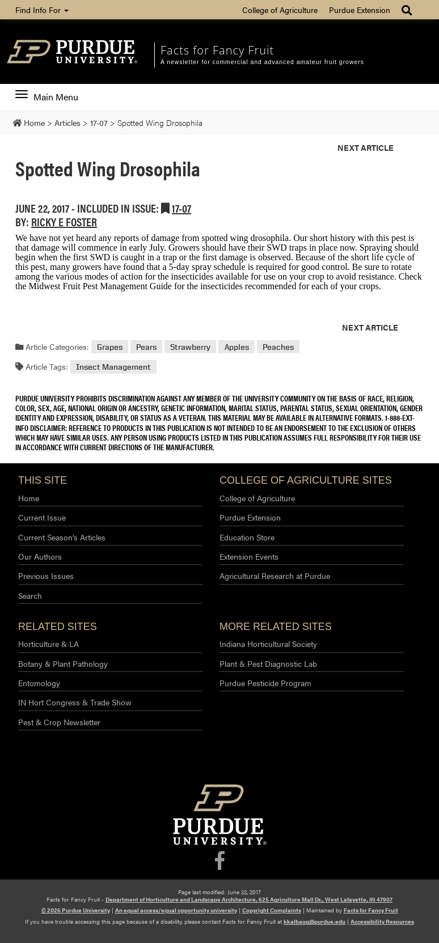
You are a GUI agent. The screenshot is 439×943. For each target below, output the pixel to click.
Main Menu (46, 97)
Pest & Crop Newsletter (59, 722)
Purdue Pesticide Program (265, 682)
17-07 (181, 208)
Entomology (39, 682)
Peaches (278, 346)
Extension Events (249, 556)
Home (28, 498)
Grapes (110, 346)
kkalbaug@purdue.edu (314, 921)
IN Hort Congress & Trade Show (75, 702)
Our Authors (40, 556)
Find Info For (42, 9)
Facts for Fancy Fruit (217, 50)
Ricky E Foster (64, 221)
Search (30, 595)
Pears (146, 346)
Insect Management (113, 366)
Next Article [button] (365, 147)
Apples (237, 346)
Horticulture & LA (48, 643)
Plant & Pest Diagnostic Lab (268, 663)
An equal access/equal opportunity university (176, 910)
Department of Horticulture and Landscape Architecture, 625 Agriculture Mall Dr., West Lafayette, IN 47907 (248, 899)
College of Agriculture (280, 9)
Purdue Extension (359, 9)
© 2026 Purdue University (75, 910)
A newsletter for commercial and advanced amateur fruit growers (262, 62)
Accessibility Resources (382, 921)
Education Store (247, 537)
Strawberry (190, 346)
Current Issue (42, 517)
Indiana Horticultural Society (268, 643)
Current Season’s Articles (61, 537)
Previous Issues (46, 575)
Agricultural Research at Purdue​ (275, 575)
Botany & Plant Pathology (63, 663)
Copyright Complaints (271, 910)
